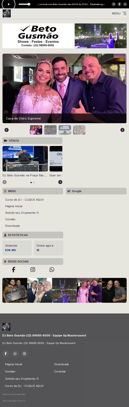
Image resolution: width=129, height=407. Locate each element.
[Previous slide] (5, 182)
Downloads (12, 225)
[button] (36, 130)
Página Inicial (13, 206)
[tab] (31, 182)
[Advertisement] (96, 219)
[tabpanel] (25, 161)
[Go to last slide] (7, 130)
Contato (10, 219)
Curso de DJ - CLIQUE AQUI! (24, 199)
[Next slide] (122, 130)
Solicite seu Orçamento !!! (22, 212)
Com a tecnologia (14, 401)
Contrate (60, 371)
